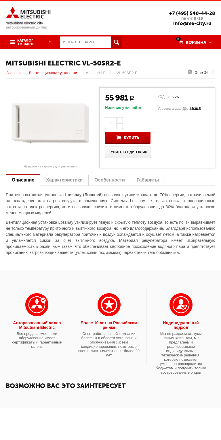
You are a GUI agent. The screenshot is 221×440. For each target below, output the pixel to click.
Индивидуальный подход (181, 325)
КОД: (161, 97)
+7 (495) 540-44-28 (192, 13)
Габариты (148, 179)
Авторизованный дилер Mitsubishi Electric (37, 325)
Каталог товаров (26, 42)
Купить (131, 138)
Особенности (109, 179)
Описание (23, 179)
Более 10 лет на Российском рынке (109, 325)
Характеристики (64, 179)
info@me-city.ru (192, 23)
